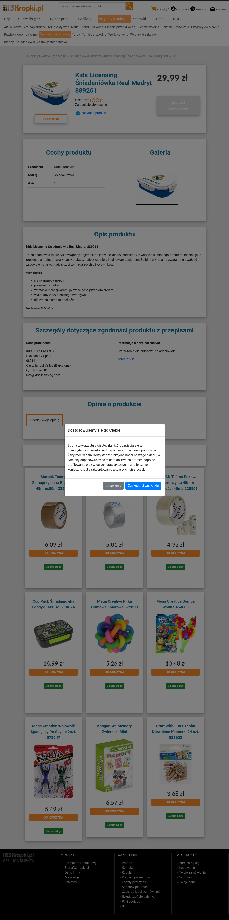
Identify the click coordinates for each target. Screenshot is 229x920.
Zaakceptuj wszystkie (143, 486)
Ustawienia (113, 486)
